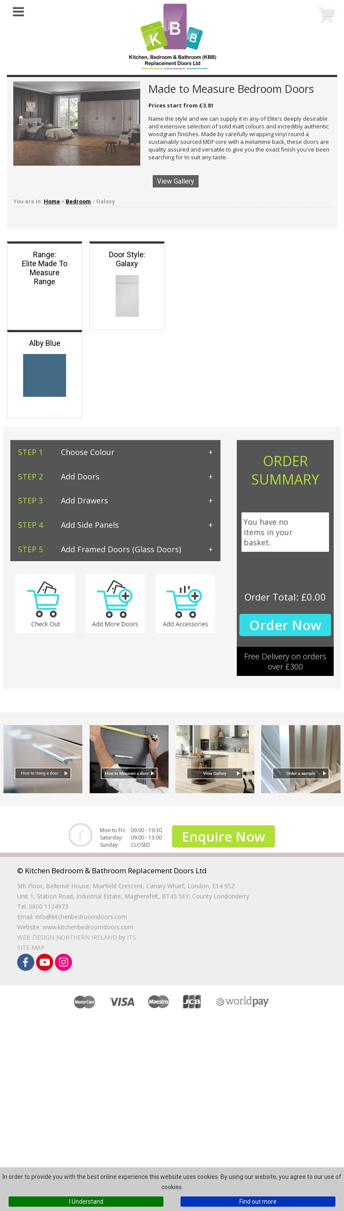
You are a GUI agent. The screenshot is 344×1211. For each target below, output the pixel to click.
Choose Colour (66, 452)
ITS (131, 937)
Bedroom (78, 201)
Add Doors (59, 476)
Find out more (258, 1201)
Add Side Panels (68, 525)
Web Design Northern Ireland (67, 937)
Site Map (31, 947)
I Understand (86, 1201)
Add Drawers (63, 500)
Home (52, 201)
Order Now (285, 625)
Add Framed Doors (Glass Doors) (99, 549)
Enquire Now (223, 836)
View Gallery (175, 181)
